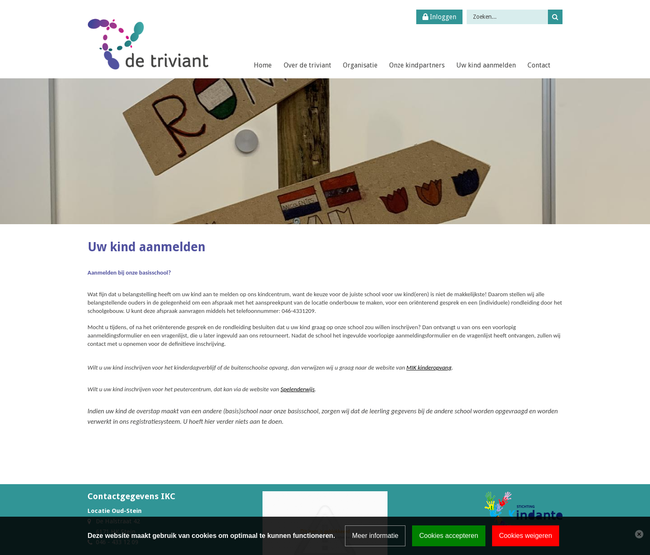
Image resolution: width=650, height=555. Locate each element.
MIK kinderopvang (428, 367)
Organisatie (360, 65)
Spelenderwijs (297, 389)
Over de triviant (307, 65)
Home (263, 65)
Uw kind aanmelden (486, 65)
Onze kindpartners (417, 65)
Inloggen (439, 17)
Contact (539, 65)
